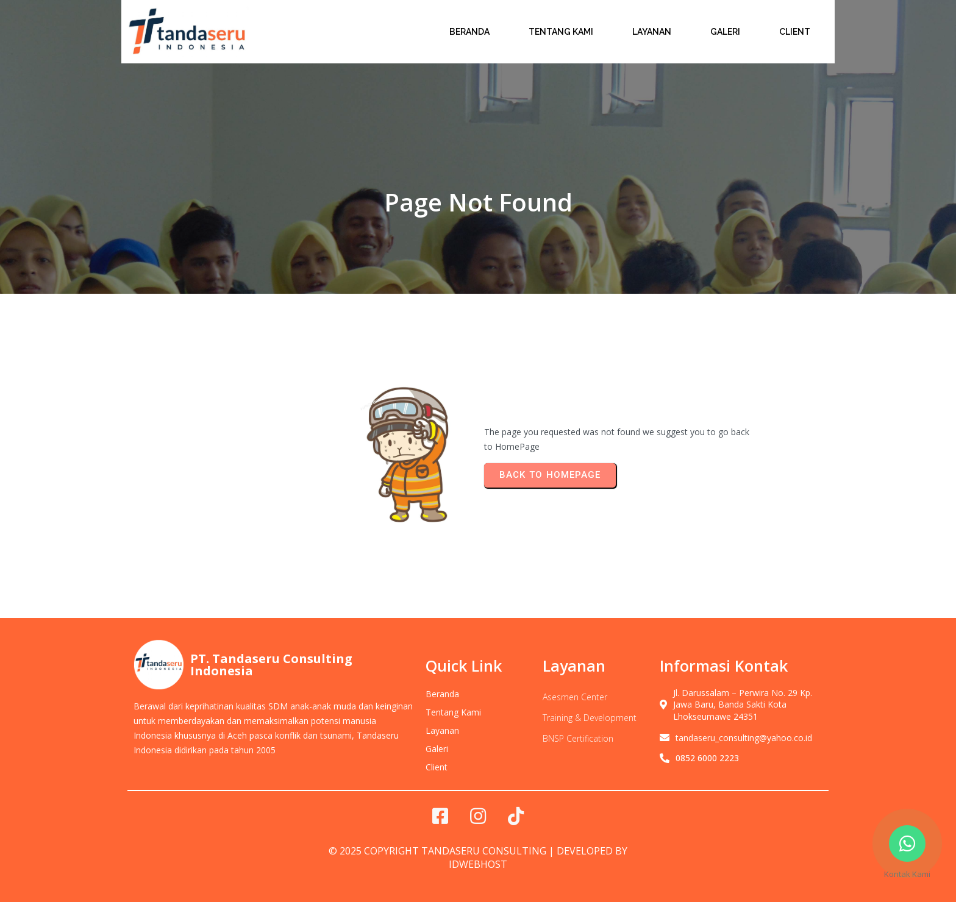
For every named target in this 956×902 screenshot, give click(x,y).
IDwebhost (478, 864)
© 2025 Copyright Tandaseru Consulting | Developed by (478, 851)
